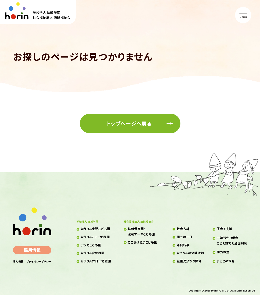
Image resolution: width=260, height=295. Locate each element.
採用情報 (32, 250)
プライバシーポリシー (38, 261)
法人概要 (18, 261)
